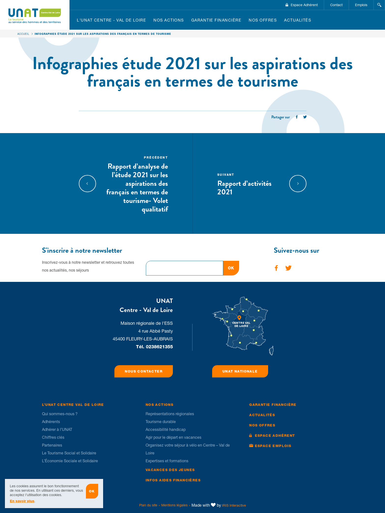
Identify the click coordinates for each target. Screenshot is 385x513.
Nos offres (263, 20)
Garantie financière (216, 20)
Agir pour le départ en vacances (173, 437)
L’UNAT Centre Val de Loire (73, 405)
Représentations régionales (170, 414)
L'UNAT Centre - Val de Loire (111, 20)
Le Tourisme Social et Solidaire (69, 453)
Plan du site (148, 505)
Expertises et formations (167, 461)
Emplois (361, 5)
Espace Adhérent (304, 5)
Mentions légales (174, 505)
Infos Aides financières (173, 480)
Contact (336, 5)
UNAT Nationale (240, 371)
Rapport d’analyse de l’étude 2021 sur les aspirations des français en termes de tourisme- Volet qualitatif (136, 183)
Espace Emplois (273, 446)
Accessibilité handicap (166, 429)
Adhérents (51, 421)
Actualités (297, 20)
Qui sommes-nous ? (60, 414)
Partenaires (52, 445)
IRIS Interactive (234, 505)
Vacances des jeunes (170, 470)
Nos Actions (168, 20)
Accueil (23, 33)
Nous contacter (144, 371)
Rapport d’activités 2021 (249, 184)
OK (231, 268)
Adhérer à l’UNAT (57, 429)
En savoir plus (22, 503)
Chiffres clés (53, 437)
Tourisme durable (161, 421)
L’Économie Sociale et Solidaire (70, 461)
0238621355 (159, 346)
